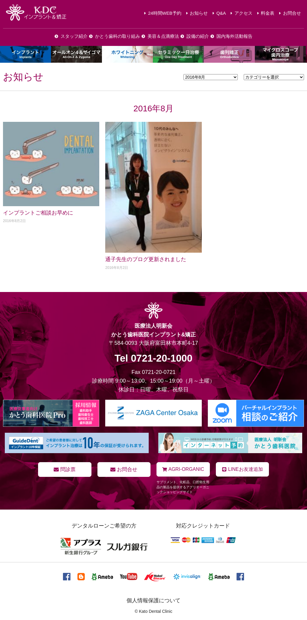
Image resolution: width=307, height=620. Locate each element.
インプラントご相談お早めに (38, 213)
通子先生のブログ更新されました (145, 259)
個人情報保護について (153, 600)
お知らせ (23, 76)
